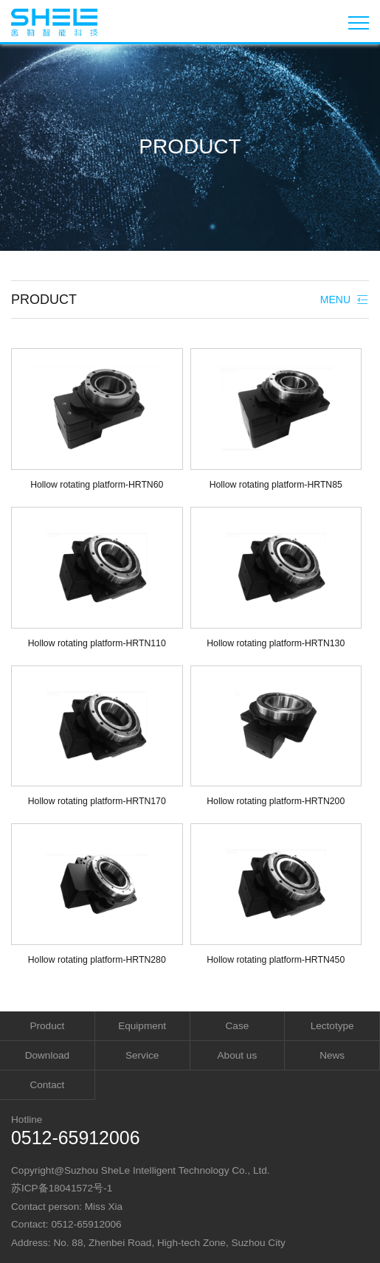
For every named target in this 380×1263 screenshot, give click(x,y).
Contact (47, 1084)
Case (237, 1025)
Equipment (142, 1025)
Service (142, 1055)
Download (47, 1055)
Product (47, 1025)
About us (238, 1055)
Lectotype (332, 1025)
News (332, 1055)
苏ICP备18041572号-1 (61, 1188)
